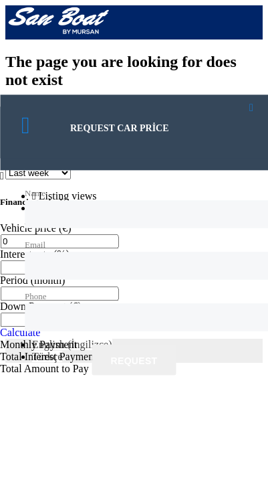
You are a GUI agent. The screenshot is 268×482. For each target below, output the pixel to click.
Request (134, 360)
